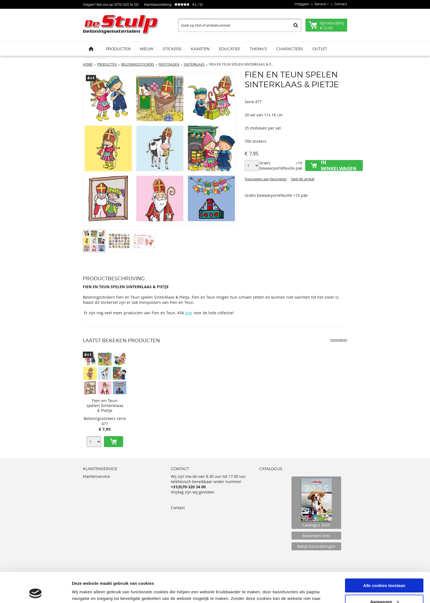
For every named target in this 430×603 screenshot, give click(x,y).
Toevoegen (113, 441)
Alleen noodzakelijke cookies (384, 589)
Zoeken (295, 25)
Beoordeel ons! (316, 535)
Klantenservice (96, 476)
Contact (340, 4)
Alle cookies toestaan (384, 557)
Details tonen (85, 592)
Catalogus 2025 (316, 503)
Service (321, 4)
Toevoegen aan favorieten (266, 178)
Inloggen (302, 4)
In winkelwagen (339, 165)
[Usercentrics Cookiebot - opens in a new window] (36, 592)
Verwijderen (338, 340)
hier (189, 312)
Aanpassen (384, 573)
